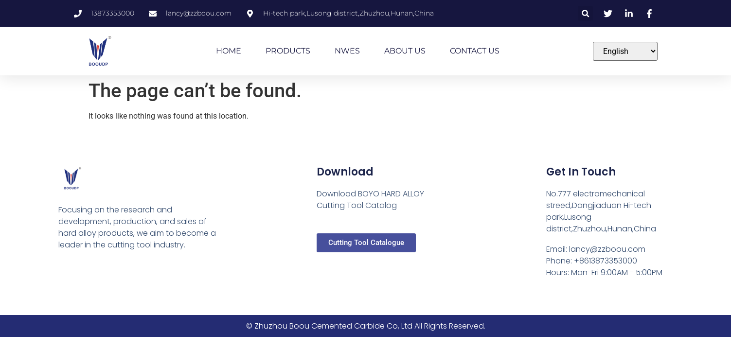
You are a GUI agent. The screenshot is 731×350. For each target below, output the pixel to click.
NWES (347, 50)
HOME (228, 50)
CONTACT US (474, 50)
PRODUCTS (288, 50)
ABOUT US (405, 50)
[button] (585, 13)
